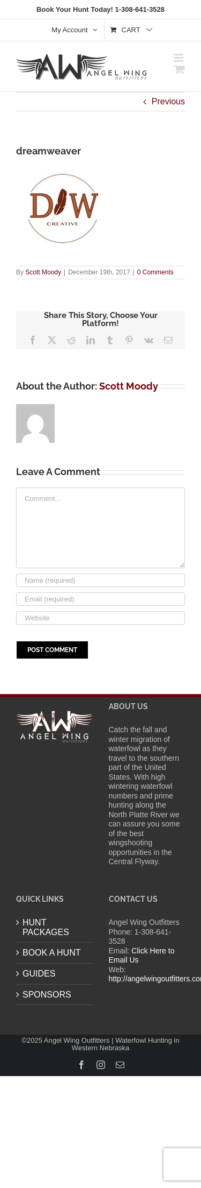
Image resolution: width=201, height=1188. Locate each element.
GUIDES (39, 973)
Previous (168, 101)
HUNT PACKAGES (46, 927)
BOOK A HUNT (51, 952)
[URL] (100, 618)
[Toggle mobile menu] (179, 57)
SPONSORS (47, 994)
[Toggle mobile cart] (179, 69)
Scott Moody (43, 272)
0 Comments (155, 272)
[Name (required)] (100, 580)
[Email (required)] (100, 599)
